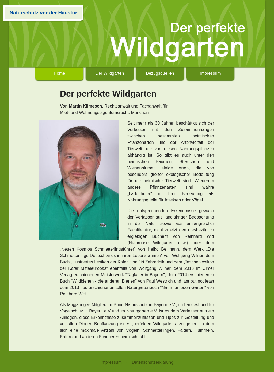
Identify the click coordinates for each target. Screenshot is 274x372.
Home (59, 73)
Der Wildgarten (110, 73)
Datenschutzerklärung (152, 362)
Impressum (210, 73)
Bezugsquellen (160, 73)
